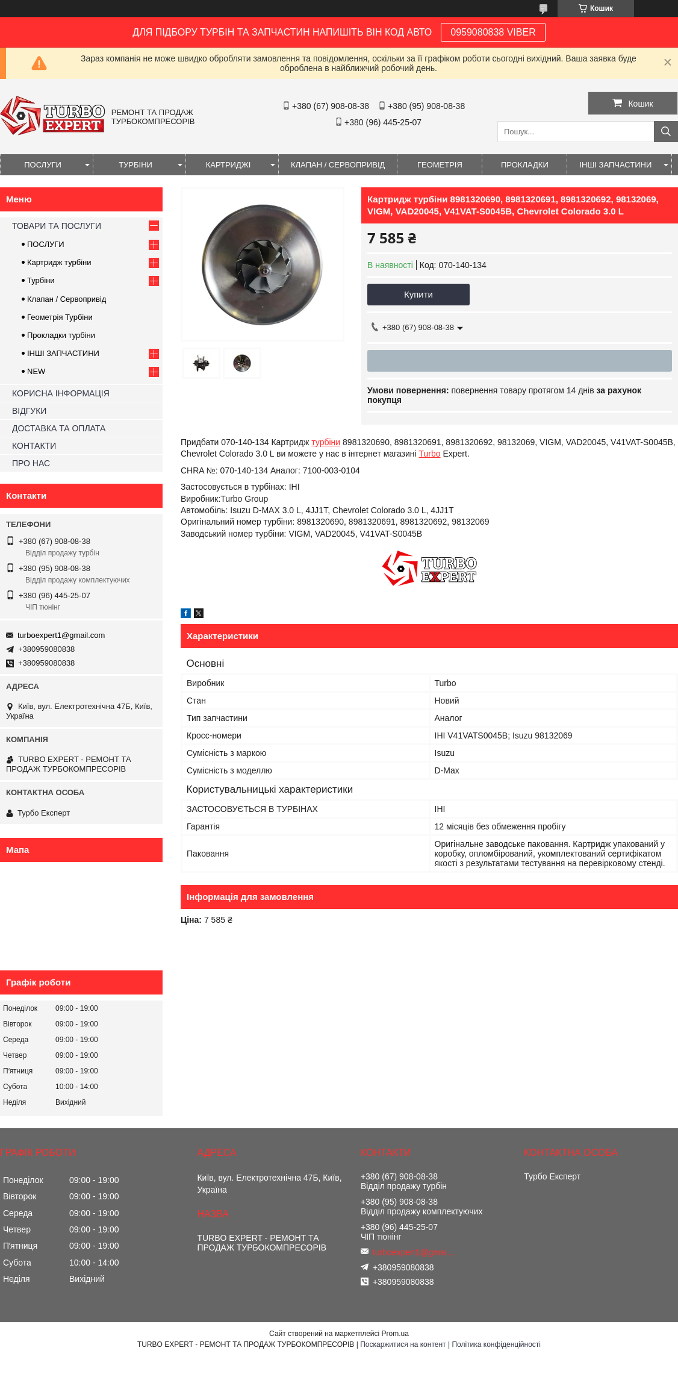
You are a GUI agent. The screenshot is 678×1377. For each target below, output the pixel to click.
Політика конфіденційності (496, 1344)
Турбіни (41, 280)
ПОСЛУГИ (42, 164)
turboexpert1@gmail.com (61, 635)
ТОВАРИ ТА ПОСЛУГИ (56, 226)
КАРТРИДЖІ (228, 164)
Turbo (430, 453)
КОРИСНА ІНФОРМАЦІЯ (61, 393)
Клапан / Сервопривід (66, 299)
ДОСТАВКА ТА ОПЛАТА (58, 428)
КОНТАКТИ (34, 446)
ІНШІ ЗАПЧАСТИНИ (615, 164)
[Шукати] (666, 131)
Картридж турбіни (59, 262)
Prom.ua (395, 1333)
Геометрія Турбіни (60, 317)
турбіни (325, 442)
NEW (36, 371)
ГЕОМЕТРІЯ (439, 164)
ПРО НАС (31, 463)
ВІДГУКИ (29, 411)
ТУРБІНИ (135, 164)
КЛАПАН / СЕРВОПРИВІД (338, 164)
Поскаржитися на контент (403, 1344)
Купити (418, 294)
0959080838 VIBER (492, 32)
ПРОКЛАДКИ (525, 164)
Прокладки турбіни (61, 335)
